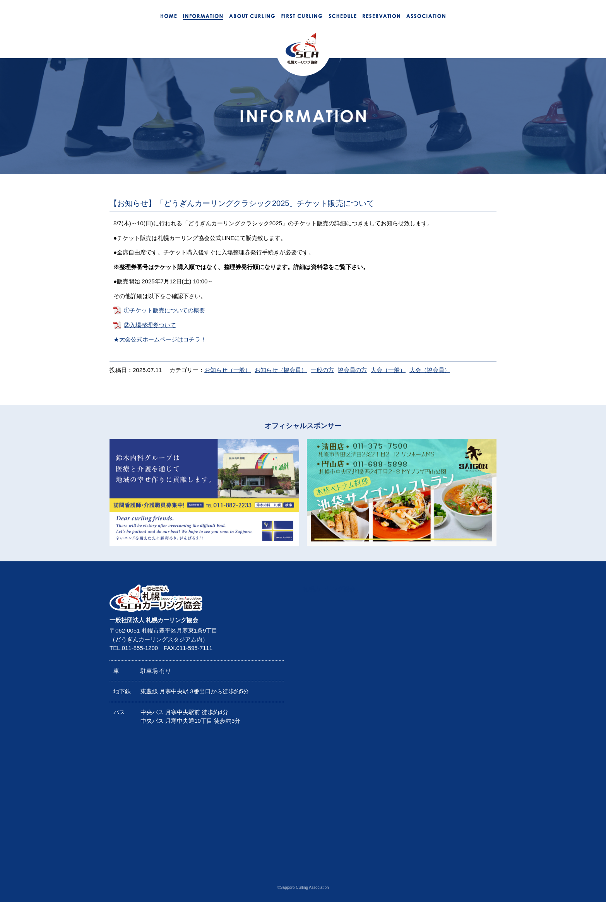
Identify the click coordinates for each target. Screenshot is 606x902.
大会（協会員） (429, 370)
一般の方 (322, 370)
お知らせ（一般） (227, 370)
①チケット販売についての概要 (164, 310)
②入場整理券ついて (150, 325)
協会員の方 (352, 370)
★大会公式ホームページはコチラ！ (159, 339)
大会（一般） (388, 370)
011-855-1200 (140, 648)
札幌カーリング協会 (329, 588)
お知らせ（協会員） (281, 370)
